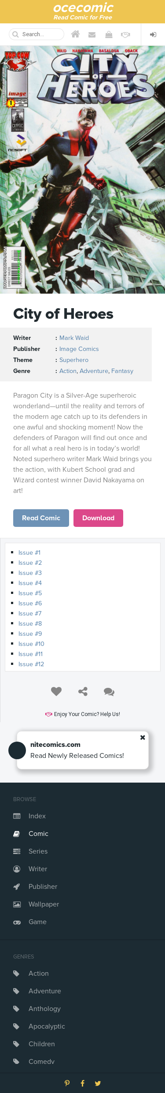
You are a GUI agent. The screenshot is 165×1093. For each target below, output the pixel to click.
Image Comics (79, 349)
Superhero (73, 360)
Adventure (45, 991)
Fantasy (122, 371)
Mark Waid (74, 338)
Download (98, 518)
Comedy (42, 1061)
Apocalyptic (47, 1026)
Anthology (45, 1008)
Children (42, 1044)
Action (39, 973)
